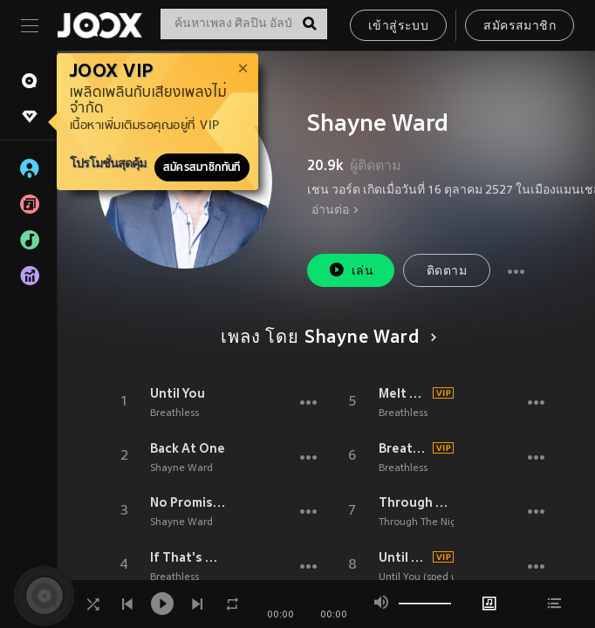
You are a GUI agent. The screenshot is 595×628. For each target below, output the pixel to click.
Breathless (174, 413)
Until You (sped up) (403, 557)
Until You (177, 393)
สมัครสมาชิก (519, 26)
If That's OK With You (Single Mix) (188, 557)
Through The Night (417, 502)
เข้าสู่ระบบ (398, 26)
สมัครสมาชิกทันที (202, 167)
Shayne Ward (181, 468)
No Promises (188, 502)
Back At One (187, 448)
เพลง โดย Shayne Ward (325, 338)
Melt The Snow (403, 393)
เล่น (350, 270)
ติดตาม (447, 271)
